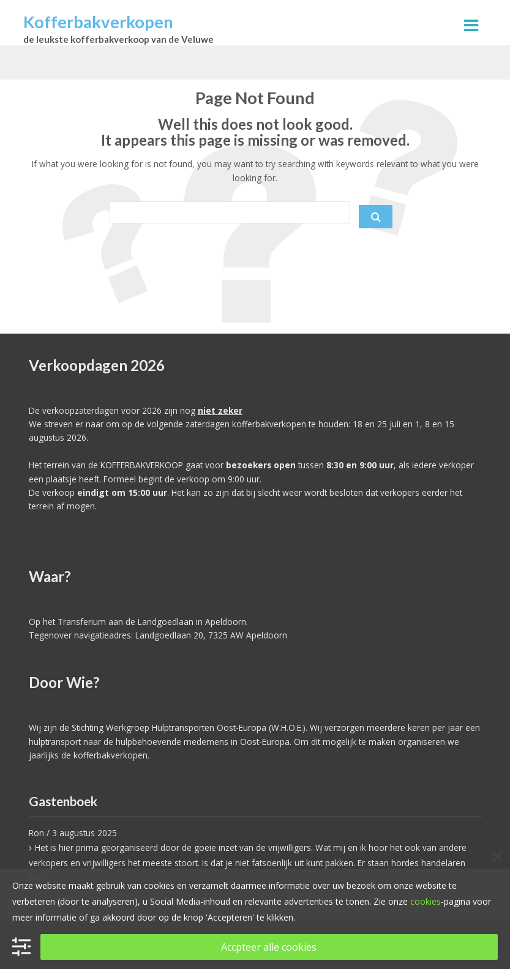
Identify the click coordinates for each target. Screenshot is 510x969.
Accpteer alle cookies (269, 947)
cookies (425, 901)
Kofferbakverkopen (98, 22)
